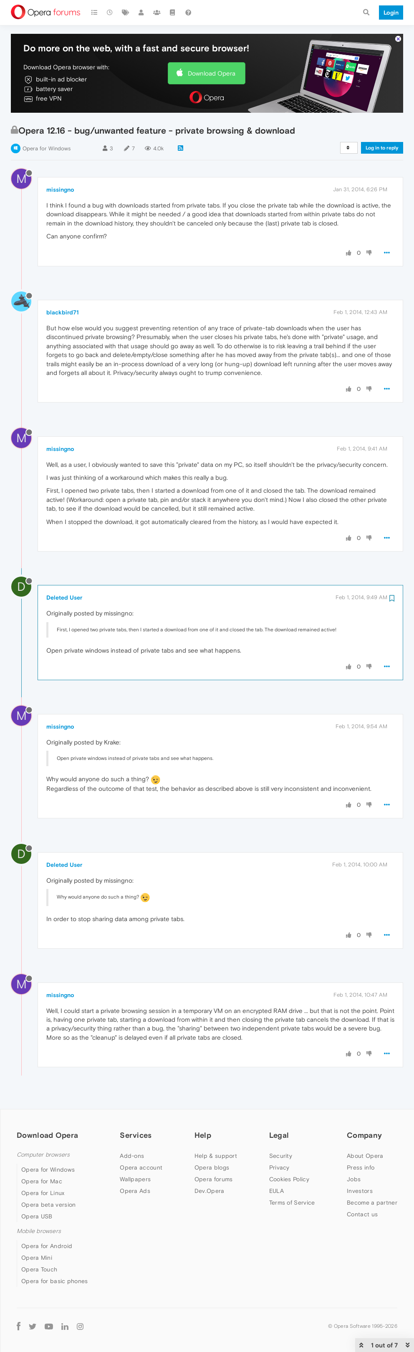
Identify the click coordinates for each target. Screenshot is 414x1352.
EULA (276, 1190)
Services (135, 1135)
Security (280, 1155)
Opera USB (37, 1216)
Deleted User (64, 597)
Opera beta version (48, 1204)
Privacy (279, 1167)
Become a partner (372, 1202)
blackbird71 (62, 312)
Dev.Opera (209, 1190)
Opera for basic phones (54, 1281)
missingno (60, 189)
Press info (360, 1167)
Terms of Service (292, 1202)
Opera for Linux (43, 1193)
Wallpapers (135, 1179)
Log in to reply (382, 148)
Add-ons (132, 1155)
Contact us (362, 1214)
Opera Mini (36, 1257)
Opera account (141, 1167)
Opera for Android (46, 1246)
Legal (279, 1135)
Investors (360, 1190)
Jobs (354, 1179)
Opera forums (213, 1179)
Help (202, 1135)
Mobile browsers (39, 1231)
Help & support (215, 1155)
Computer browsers (43, 1154)
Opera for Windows (47, 148)
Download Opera (211, 73)
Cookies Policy (289, 1179)
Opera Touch (39, 1269)
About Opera (365, 1155)
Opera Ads (135, 1190)
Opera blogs (211, 1167)
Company (364, 1135)
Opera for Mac (41, 1181)
